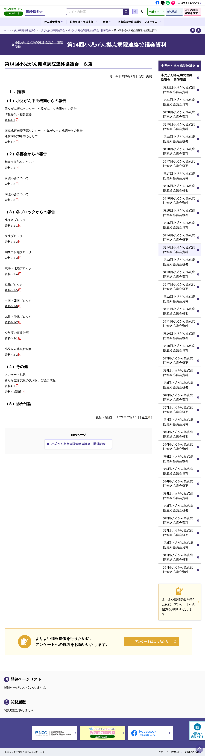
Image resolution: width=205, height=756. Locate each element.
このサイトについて (188, 2)
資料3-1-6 (11, 306)
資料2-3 (10, 200)
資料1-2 (10, 142)
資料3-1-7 (11, 322)
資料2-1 (10, 167)
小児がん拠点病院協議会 (52, 30)
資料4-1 (10, 386)
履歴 (145, 417)
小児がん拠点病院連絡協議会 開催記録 (89, 30)
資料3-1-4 (11, 274)
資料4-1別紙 (13, 391)
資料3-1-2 (11, 241)
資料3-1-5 (11, 290)
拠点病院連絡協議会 (25, 30)
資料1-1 (10, 120)
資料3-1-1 (11, 225)
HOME (7, 30)
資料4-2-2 (11, 354)
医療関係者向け (35, 11)
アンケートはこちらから (151, 641)
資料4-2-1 (11, 338)
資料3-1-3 (11, 257)
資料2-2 (10, 183)
